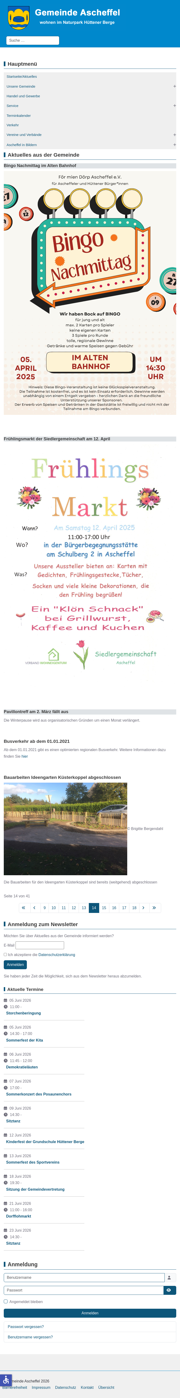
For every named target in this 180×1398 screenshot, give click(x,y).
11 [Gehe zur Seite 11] (64, 908)
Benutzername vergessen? (30, 1337)
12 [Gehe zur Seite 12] (74, 908)
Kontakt (87, 1388)
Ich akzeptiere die (39, 955)
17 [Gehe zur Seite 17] (124, 908)
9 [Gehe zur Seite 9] (45, 908)
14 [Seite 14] (94, 908)
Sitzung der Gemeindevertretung (35, 1189)
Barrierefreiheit (14, 1388)
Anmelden (15, 965)
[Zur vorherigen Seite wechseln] (35, 908)
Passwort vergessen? (26, 1327)
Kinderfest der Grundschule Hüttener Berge (45, 1142)
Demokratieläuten (22, 1067)
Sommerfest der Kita (24, 1040)
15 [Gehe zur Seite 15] (104, 908)
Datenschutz (65, 1388)
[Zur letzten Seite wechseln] (155, 908)
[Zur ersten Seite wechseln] (25, 908)
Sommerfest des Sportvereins (33, 1162)
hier (25, 756)
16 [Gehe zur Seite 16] (114, 908)
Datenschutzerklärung (56, 955)
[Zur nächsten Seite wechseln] (144, 908)
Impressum (41, 1388)
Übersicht (106, 1388)
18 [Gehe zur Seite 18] (134, 908)
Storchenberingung (23, 1013)
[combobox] (32, 40)
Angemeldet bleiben (26, 1302)
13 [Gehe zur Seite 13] (84, 908)
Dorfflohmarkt (18, 1216)
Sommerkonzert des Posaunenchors (38, 1094)
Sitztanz (13, 1121)
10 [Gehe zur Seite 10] (54, 908)
